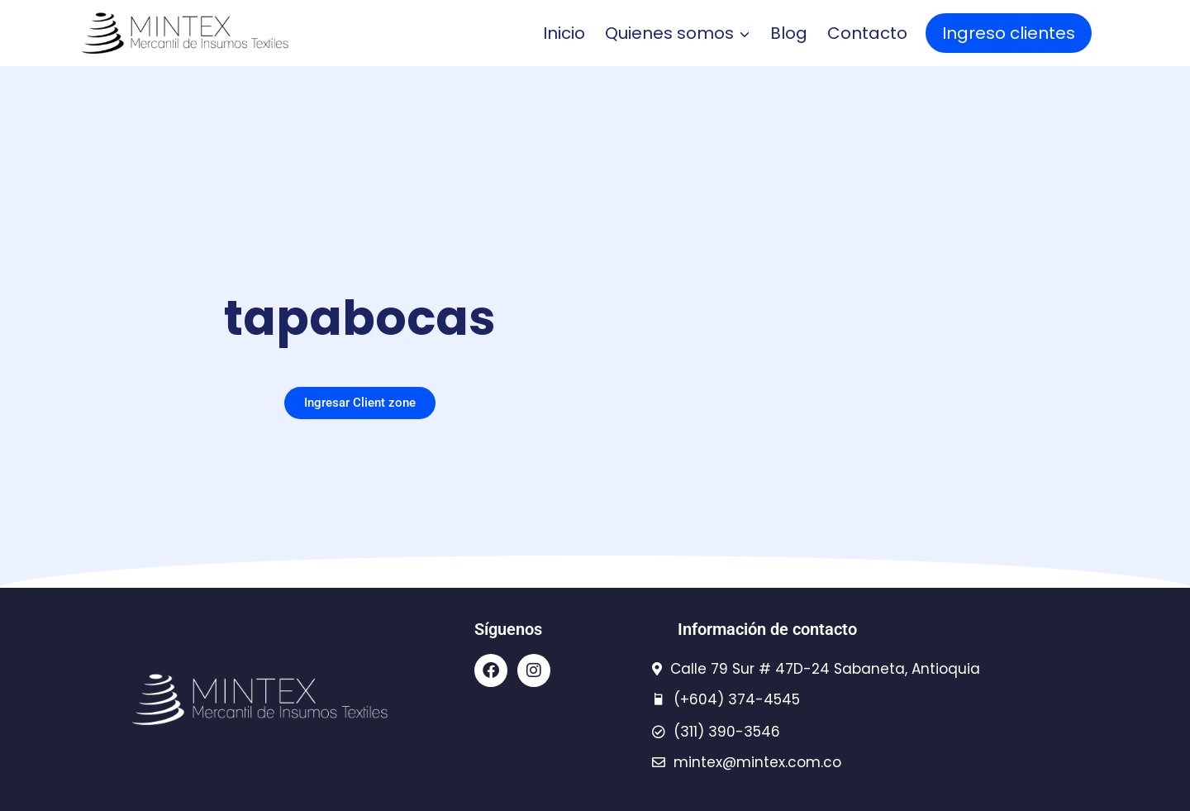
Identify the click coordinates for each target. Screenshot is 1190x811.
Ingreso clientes (1008, 33)
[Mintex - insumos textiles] (185, 33)
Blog (788, 33)
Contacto (867, 33)
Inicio (564, 33)
